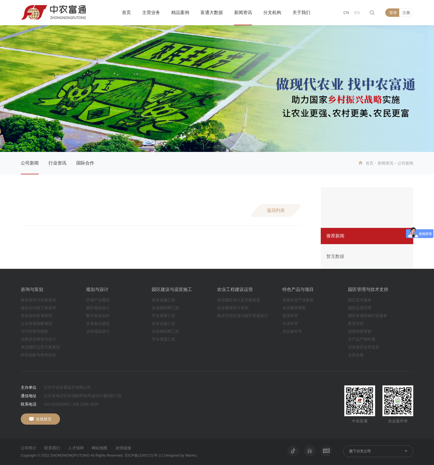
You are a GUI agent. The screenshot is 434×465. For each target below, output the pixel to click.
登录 (393, 12)
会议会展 (356, 355)
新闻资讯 (243, 12)
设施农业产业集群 (298, 300)
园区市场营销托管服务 (367, 315)
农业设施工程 (163, 300)
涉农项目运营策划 (363, 347)
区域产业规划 (98, 300)
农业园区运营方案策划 (40, 347)
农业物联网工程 (165, 308)
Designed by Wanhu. (181, 455)
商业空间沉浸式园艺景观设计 (242, 315)
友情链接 (123, 448)
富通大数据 (211, 12)
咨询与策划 (32, 289)
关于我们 (301, 12)
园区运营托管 (359, 308)
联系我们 (52, 448)
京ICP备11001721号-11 (143, 455)
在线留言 (44, 419)
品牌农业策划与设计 (38, 339)
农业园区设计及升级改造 (238, 300)
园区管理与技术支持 (368, 289)
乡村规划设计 (98, 331)
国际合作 (85, 163)
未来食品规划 (98, 323)
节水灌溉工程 (163, 315)
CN (346, 12)
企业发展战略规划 (36, 323)
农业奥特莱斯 (294, 308)
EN (357, 12)
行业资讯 (57, 163)
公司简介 (28, 448)
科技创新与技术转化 (38, 355)
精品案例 (180, 12)
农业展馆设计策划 (232, 308)
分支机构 (272, 12)
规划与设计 (97, 289)
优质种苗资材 (359, 331)
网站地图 (99, 448)
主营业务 (151, 12)
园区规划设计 (98, 308)
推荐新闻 (335, 235)
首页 (126, 12)
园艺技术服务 (359, 300)
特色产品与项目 (298, 289)
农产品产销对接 (361, 339)
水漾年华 (290, 323)
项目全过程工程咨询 (38, 308)
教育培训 (356, 323)
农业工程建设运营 (235, 289)
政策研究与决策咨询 (38, 300)
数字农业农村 (98, 315)
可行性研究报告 (34, 331)
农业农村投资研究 (36, 315)
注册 (406, 12)
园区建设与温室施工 (172, 289)
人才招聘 (76, 448)
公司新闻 (30, 163)
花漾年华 (290, 315)
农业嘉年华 (292, 331)
